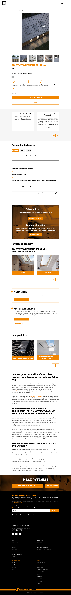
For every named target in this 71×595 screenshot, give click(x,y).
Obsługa (29, 150)
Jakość (13, 540)
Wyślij (54, 510)
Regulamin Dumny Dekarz (42, 578)
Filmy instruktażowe (41, 571)
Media (13, 552)
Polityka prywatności (41, 581)
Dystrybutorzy (14, 564)
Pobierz (38, 574)
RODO (41, 514)
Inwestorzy (14, 569)
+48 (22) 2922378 (18, 529)
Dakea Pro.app (40, 567)
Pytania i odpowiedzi (41, 562)
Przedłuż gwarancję (41, 564)
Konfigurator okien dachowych (43, 569)
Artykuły (13, 545)
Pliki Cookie (39, 576)
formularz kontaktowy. (18, 502)
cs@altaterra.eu (18, 530)
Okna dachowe (40, 540)
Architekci (14, 567)
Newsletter (14, 556)
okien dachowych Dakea (36, 396)
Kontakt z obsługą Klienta (27, 485)
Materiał (22, 150)
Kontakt (38, 583)
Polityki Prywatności (33, 514)
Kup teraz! (36, 103)
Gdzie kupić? (14, 549)
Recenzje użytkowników (16, 554)
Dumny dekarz (15, 542)
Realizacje (14, 547)
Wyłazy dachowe (40, 542)
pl (63, 3)
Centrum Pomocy (52, 485)
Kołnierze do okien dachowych (43, 545)
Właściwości (15, 150)
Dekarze (13, 562)
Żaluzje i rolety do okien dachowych (20, 11)
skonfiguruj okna (35, 234)
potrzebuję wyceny (35, 97)
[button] (12, 31)
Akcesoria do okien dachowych (43, 547)
